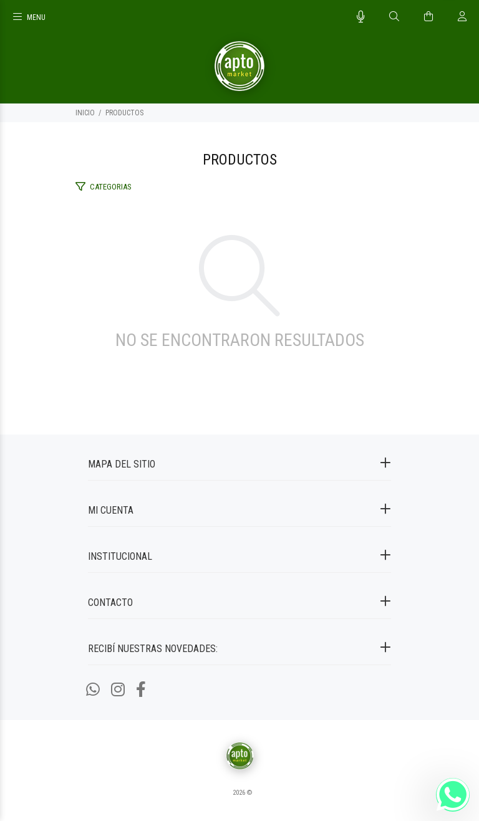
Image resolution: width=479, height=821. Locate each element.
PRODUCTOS (124, 112)
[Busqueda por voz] (360, 16)
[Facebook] (140, 689)
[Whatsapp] (93, 689)
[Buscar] (394, 17)
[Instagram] (118, 689)
